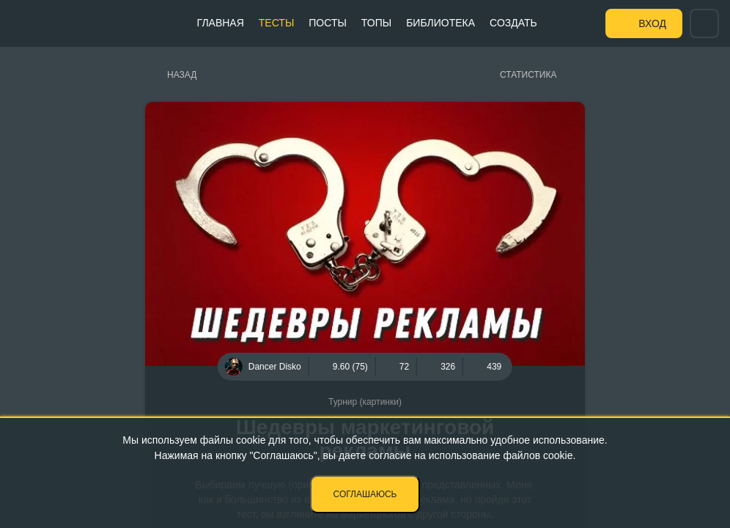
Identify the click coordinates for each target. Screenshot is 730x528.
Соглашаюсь (365, 494)
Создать (513, 23)
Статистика (528, 75)
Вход (652, 23)
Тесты (276, 23)
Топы (376, 23)
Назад (181, 75)
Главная (220, 23)
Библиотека (440, 23)
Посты (328, 23)
